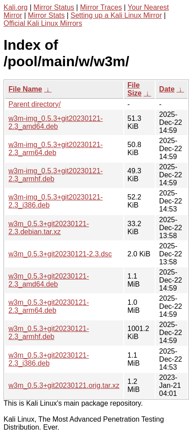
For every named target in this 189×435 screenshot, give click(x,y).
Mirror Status (53, 7)
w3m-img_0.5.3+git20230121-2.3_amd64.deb (55, 122)
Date (167, 89)
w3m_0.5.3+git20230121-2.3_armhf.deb (48, 332)
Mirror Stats (46, 15)
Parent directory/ (34, 104)
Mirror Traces (101, 7)
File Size (135, 89)
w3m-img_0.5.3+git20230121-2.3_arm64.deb (55, 148)
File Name (25, 89)
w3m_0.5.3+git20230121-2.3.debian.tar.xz (48, 227)
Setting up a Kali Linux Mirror (116, 15)
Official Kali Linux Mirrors (43, 23)
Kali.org (16, 7)
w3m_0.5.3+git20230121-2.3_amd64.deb (48, 280)
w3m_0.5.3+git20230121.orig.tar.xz (64, 385)
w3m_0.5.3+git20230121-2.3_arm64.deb (48, 306)
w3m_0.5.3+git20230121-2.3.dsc (60, 254)
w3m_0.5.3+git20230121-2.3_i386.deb (48, 359)
